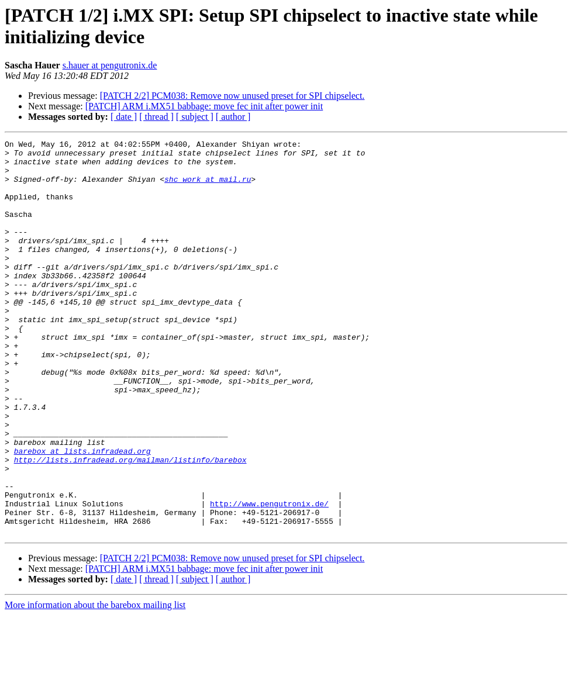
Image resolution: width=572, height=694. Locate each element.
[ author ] (233, 117)
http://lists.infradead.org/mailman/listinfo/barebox (130, 524)
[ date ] (124, 117)
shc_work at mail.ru (207, 187)
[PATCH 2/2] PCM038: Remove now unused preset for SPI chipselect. (232, 96)
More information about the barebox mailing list (95, 684)
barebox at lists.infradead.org (82, 514)
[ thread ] (156, 117)
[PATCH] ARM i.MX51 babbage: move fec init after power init (204, 106)
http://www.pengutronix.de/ (269, 577)
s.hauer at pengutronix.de (110, 65)
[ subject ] (194, 117)
